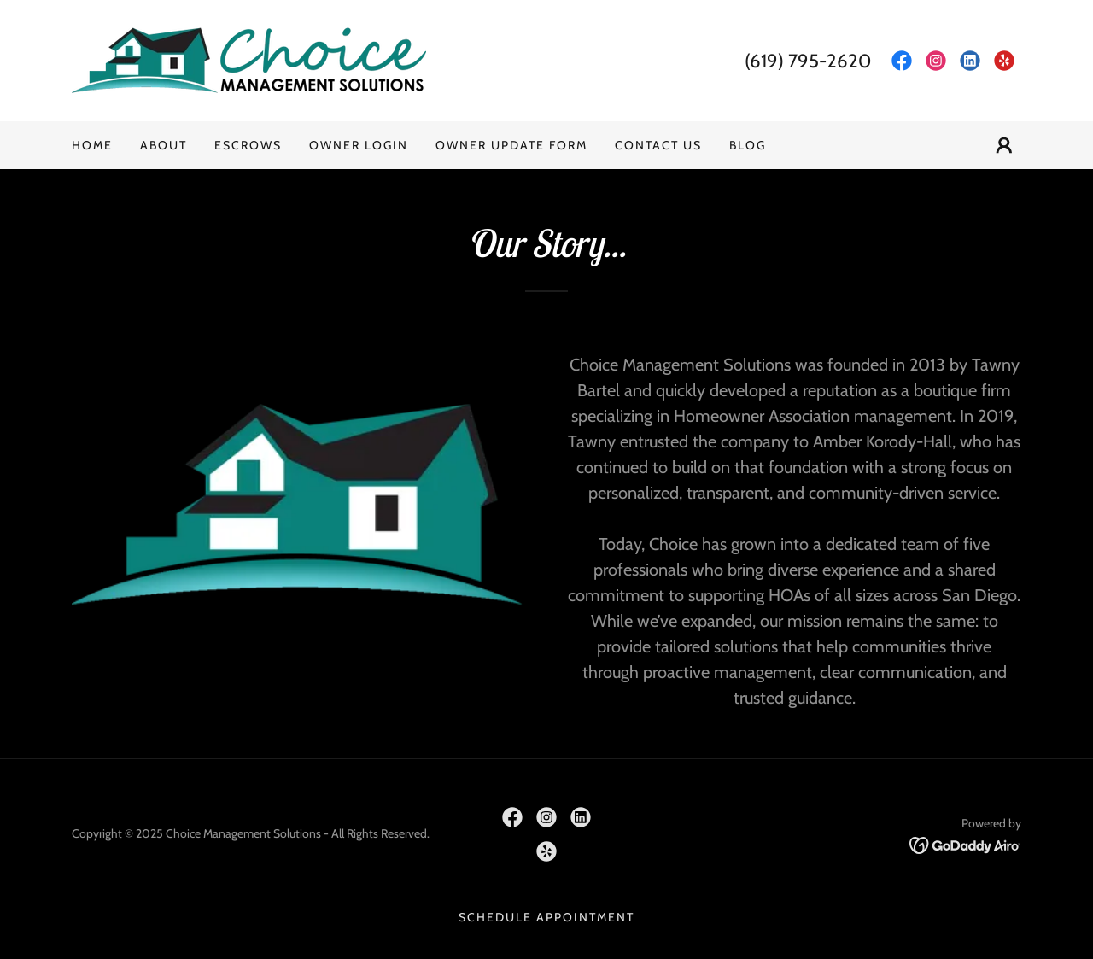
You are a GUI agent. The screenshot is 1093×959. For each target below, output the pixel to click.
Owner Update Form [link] (511, 145)
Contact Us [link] (658, 145)
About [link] (163, 145)
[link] (249, 59)
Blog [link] (747, 145)
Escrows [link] (248, 145)
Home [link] (92, 145)
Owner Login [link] (358, 145)
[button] (1004, 145)
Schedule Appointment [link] (546, 917)
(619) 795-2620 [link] (808, 61)
